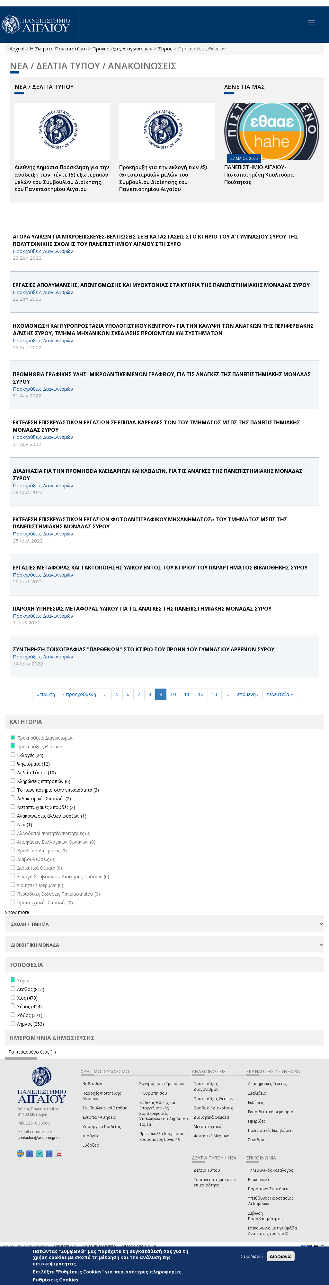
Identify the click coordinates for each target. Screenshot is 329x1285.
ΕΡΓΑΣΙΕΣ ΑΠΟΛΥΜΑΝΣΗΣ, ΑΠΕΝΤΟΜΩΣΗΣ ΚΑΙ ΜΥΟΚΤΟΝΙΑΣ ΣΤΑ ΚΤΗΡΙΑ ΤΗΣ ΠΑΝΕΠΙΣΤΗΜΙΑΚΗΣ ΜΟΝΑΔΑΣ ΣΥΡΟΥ (161, 285)
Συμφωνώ (252, 1256)
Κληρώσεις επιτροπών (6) (43, 781)
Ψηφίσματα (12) (33, 764)
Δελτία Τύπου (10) (36, 772)
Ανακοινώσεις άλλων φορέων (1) (51, 816)
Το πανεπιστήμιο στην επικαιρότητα (215, 1182)
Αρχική (17, 48)
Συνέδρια (257, 1139)
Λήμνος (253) (30, 1024)
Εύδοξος (91, 1145)
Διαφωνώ (281, 1256)
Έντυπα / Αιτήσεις (99, 1117)
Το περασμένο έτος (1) (32, 1052)
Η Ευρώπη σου (153, 1093)
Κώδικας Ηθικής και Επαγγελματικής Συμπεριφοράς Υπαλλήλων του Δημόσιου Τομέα (163, 1113)
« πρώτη (45, 694)
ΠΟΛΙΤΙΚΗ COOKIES (99, 1246)
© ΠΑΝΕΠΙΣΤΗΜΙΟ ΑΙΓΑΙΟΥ (25, 1246)
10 (173, 694)
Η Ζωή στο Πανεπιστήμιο (58, 48)
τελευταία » (280, 694)
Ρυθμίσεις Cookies (55, 1279)
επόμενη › (248, 694)
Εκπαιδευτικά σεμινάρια (270, 1112)
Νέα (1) (24, 824)
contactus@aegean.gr (38, 1137)
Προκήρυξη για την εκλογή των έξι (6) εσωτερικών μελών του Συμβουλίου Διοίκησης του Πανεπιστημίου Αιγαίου (163, 178)
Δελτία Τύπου (207, 1170)
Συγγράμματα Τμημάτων (161, 1083)
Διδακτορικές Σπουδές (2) (44, 798)
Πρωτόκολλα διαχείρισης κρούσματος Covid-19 (162, 1136)
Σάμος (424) (29, 1006)
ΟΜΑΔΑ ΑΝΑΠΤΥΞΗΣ (139, 1246)
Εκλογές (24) (30, 755)
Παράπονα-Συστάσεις (268, 1189)
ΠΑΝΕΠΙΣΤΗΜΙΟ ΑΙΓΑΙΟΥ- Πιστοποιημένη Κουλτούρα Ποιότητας (259, 175)
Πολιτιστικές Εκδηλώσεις (270, 1130)
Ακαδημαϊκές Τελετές (267, 1083)
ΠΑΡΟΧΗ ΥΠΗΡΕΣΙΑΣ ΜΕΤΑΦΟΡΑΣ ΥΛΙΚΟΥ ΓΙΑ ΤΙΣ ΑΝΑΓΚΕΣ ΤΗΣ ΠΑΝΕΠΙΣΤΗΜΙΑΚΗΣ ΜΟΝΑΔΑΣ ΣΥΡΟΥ (142, 608)
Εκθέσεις (256, 1102)
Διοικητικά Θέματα (211, 1117)
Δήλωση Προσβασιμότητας (265, 1216)
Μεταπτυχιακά (207, 1126)
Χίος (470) (27, 998)
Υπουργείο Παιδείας (102, 1126)
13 (215, 694)
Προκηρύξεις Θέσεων (213, 1098)
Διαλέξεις (257, 1093)
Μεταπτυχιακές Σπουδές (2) (46, 807)
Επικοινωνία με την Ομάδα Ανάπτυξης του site (272, 1230)
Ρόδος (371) (29, 1015)
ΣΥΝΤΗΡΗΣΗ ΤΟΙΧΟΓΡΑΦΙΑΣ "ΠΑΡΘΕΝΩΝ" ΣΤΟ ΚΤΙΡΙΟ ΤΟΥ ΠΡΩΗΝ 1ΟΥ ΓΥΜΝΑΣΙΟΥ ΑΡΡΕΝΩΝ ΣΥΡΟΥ (143, 649)
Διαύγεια (91, 1136)
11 (187, 694)
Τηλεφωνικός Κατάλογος (270, 1170)
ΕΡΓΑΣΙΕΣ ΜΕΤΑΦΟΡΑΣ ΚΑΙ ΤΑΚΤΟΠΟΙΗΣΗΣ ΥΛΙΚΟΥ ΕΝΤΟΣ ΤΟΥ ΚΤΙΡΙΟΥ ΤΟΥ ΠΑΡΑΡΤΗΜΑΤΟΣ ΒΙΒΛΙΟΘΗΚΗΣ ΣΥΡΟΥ (160, 567)
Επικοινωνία (259, 1179)
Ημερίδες (256, 1121)
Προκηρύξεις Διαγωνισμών (122, 48)
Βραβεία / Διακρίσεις (213, 1108)
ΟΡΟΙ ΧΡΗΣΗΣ (65, 1246)
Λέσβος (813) (30, 989)
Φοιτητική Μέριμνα (211, 1136)
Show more (17, 912)
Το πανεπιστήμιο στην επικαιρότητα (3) (58, 790)
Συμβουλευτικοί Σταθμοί (106, 1108)
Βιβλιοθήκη (93, 1083)
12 (201, 694)
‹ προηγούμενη (79, 694)
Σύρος (165, 48)
